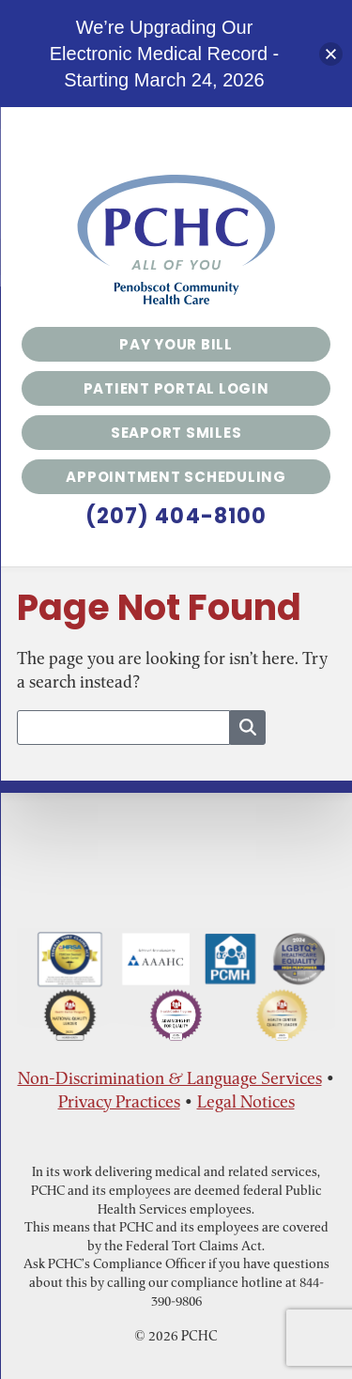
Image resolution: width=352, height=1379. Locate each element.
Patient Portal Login (176, 388)
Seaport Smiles (176, 432)
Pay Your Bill (176, 344)
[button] (331, 54)
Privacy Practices (119, 1101)
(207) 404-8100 (176, 517)
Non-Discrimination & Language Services (170, 1078)
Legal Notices (246, 1101)
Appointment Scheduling (176, 477)
